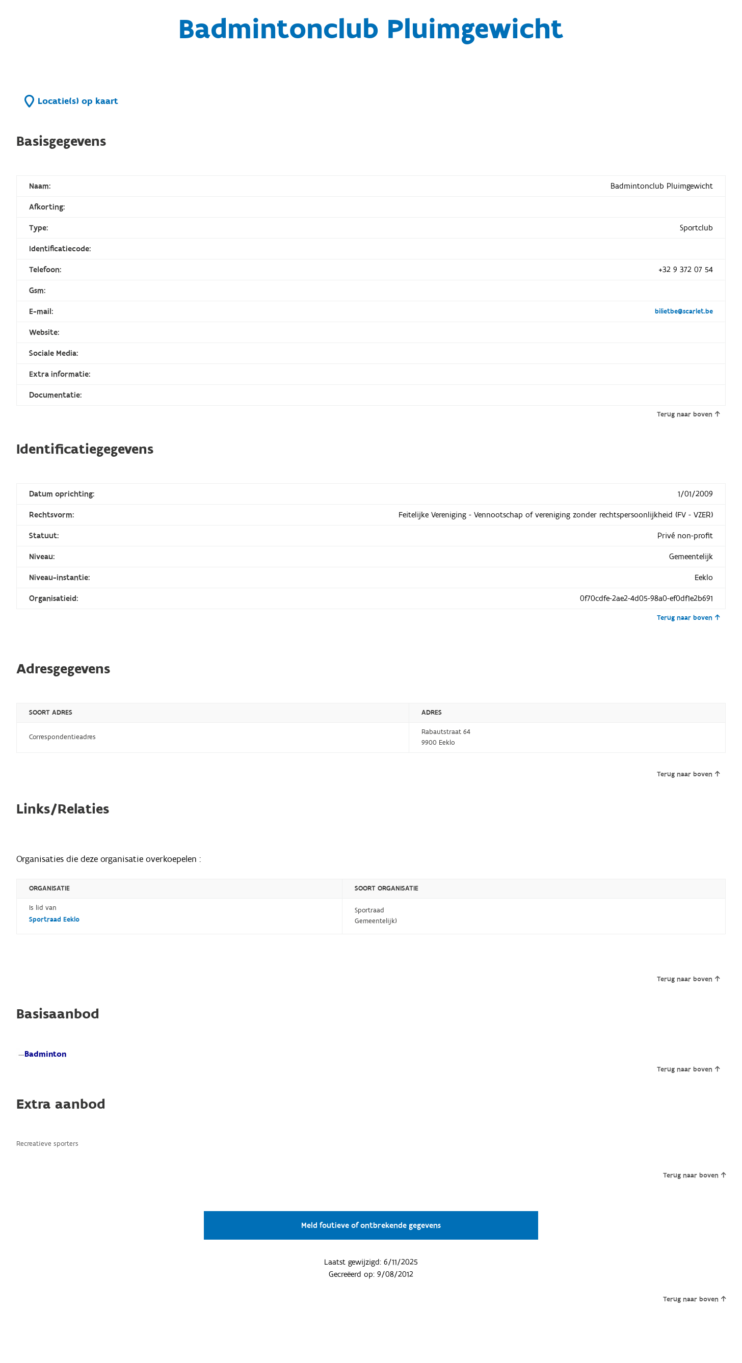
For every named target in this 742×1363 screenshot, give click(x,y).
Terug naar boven (688, 414)
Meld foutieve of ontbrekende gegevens (371, 1225)
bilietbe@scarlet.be (684, 311)
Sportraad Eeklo (54, 919)
